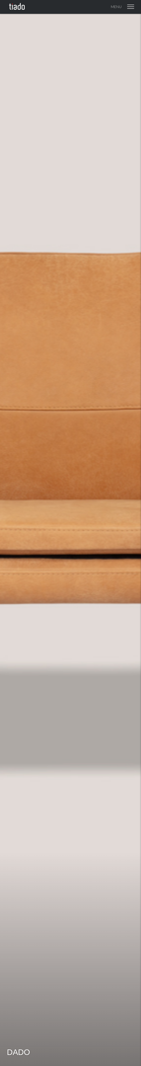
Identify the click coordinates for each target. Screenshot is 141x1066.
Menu (122, 7)
